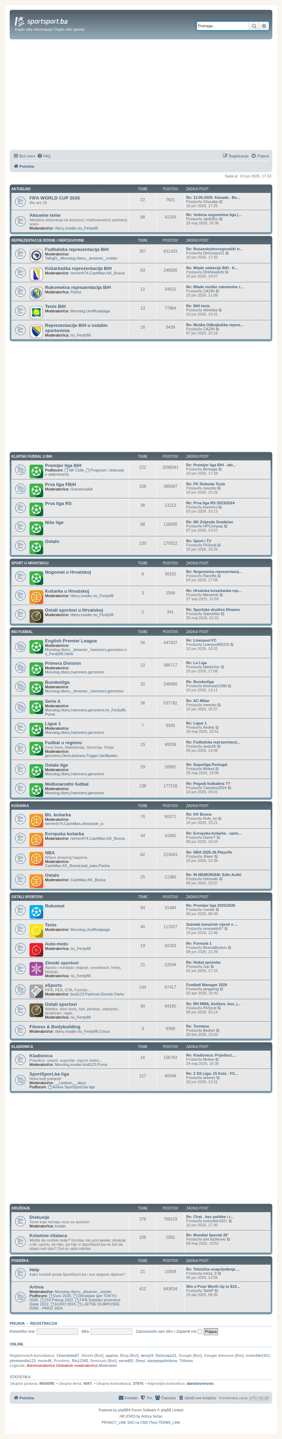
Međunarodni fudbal (67, 784)
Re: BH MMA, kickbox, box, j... (213, 1004)
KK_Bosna (116, 273)
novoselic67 (213, 928)
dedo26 (209, 746)
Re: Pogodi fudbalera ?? (208, 783)
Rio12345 (80, 1361)
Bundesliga (57, 682)
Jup (206, 966)
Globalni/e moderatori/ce (77, 1365)
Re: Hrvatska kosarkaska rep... (214, 591)
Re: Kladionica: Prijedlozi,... (211, 1055)
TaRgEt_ (52, 258)
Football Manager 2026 (206, 985)
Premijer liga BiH (63, 465)
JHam (208, 856)
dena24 (146, 1355)
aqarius (112, 1355)
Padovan (92, 994)
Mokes (208, 769)
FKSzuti (210, 545)
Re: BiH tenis (198, 306)
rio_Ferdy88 (88, 228)
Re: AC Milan (197, 701)
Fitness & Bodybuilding (54, 1026)
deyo (82, 1083)
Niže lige (54, 522)
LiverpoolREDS (216, 644)
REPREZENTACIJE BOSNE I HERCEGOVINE (47, 240)
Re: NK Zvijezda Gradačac (209, 522)
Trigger (92, 755)
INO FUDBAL (22, 632)
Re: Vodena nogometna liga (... (214, 215)
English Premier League (71, 640)
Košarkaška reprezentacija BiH (78, 268)
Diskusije (39, 1217)
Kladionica (41, 1055)
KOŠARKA (20, 806)
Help (34, 1269)
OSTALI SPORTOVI (27, 897)
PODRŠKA (20, 1261)
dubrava (78, 755)
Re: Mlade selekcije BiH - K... (212, 268)
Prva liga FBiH (60, 484)
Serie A (53, 701)
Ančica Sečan (151, 1416)
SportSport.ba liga (49, 1074)
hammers (99, 650)
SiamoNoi (211, 614)
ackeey (209, 1078)
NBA (50, 852)
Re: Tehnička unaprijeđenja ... (212, 1269)
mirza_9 (210, 1273)
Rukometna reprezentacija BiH (78, 287)
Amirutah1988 (215, 686)
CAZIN (209, 291)
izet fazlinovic (214, 1239)
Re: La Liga (196, 663)
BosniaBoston (215, 947)
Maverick (210, 595)
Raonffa (209, 576)
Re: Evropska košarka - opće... (214, 833)
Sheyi (140, 1361)
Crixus (104, 1031)
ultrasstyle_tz (92, 823)
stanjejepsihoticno (162, 1361)
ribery (59, 228)
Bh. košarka (58, 814)
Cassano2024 (215, 788)
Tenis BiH (55, 306)
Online (17, 1344)
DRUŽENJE (20, 1208)
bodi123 (77, 994)
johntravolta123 (23, 1361)
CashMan (97, 273)
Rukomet (54, 905)
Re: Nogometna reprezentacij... (214, 572)
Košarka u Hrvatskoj (67, 591)
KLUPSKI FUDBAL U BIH (31, 456)
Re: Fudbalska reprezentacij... (213, 742)
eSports (53, 985)
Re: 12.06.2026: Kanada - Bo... (213, 197)
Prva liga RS (58, 503)
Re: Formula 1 (198, 943)
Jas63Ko (210, 219)
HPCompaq (213, 526)
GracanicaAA (81, 489)
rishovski (210, 879)
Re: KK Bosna (198, 814)
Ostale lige (56, 765)
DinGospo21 (213, 253)
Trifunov (186, 1361)
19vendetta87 (68, 1355)
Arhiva (36, 1287)
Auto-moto (56, 943)
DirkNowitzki (213, 272)
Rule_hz (210, 818)
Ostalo (52, 541)
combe (209, 909)
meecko (210, 488)
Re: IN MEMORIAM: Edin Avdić (214, 875)
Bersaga (210, 469)
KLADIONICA (22, 1047)
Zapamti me (189, 1331)
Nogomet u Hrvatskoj (68, 572)
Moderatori (108, 1365)
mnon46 (45, 1361)
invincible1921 (215, 1221)
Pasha (75, 292)
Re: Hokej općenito (203, 962)
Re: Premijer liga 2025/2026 (210, 905)
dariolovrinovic (200, 1383)
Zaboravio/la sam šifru (154, 1331)
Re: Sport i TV (198, 541)
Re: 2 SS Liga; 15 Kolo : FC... (212, 1073)
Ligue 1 (53, 723)
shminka (210, 310)
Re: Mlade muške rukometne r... (214, 287)
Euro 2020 (60, 1296)
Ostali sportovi (61, 1004)
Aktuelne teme (45, 215)
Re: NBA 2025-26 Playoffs (209, 852)
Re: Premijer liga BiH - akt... (211, 465)
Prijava (17, 1323)
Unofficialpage (98, 311)
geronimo (116, 650)
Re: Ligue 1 (196, 723)
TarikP (208, 1291)
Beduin (209, 1030)
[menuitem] (44, 156)
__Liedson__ (65, 1083)
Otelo (68, 654)
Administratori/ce (41, 1365)
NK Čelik (74, 470)
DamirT (209, 837)
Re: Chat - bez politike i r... (210, 1217)
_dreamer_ (96, 258)
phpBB (123, 1410)
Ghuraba (210, 202)
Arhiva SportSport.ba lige (71, 1087)
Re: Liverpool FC (201, 640)
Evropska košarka (64, 833)
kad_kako (89, 866)
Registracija (43, 1323)
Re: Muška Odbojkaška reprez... (215, 325)
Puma (50, 714)
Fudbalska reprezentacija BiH (77, 249)
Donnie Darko (112, 994)
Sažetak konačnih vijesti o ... (212, 924)
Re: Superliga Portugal (206, 764)
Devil (66, 755)
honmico (210, 507)
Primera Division (63, 663)
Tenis (50, 924)
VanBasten (108, 755)
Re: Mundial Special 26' (207, 1235)
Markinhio (211, 667)
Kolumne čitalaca (48, 1235)
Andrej (208, 727)
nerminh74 (79, 273)
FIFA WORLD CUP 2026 (54, 198)
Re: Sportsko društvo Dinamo (213, 609)
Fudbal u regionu (63, 742)
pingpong (211, 989)
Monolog (68, 258)
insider (70, 228)
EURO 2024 (63, 1304)
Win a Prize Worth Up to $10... (213, 1286)
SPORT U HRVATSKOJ (29, 563)
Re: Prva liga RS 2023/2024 (210, 503)
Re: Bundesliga (200, 682)
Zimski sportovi (62, 962)
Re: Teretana (197, 1026)
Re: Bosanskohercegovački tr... (214, 249)
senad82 (126, 1361)
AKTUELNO (21, 189)
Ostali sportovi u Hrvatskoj (74, 610)
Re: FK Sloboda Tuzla (205, 484)
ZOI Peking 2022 (56, 1300)
